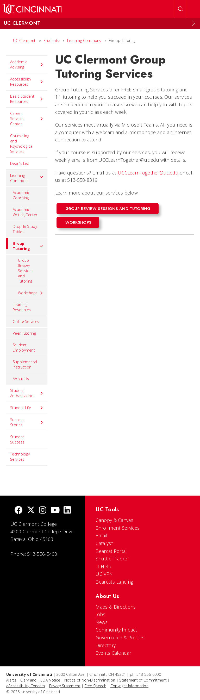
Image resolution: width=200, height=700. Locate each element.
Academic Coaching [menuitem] (21, 195)
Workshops (78, 222)
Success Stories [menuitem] (26, 422)
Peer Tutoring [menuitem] (24, 333)
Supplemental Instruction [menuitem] (25, 364)
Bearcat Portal (111, 551)
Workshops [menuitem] (30, 293)
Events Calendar (113, 653)
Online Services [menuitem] (26, 321)
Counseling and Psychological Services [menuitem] (21, 143)
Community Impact (116, 630)
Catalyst (104, 543)
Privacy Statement (64, 685)
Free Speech (95, 685)
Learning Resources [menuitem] (22, 307)
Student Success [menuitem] (17, 439)
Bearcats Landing (114, 582)
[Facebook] (18, 510)
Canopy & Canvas (114, 520)
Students (51, 40)
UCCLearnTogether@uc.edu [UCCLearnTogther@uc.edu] (148, 173)
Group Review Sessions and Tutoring (108, 208)
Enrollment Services (118, 528)
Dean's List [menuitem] (19, 163)
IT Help (103, 566)
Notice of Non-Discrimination (89, 680)
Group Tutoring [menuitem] (24, 244)
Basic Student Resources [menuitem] (26, 99)
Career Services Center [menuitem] (26, 118)
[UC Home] (32, 9)
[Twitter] (31, 510)
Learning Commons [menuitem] (26, 178)
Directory (106, 645)
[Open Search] (180, 9)
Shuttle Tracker (112, 558)
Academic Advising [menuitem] (26, 64)
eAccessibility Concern (25, 685)
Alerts (11, 680)
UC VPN (104, 574)
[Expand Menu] (193, 23)
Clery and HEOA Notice (40, 680)
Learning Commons (84, 40)
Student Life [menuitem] (26, 408)
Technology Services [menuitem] (20, 457)
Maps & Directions (116, 607)
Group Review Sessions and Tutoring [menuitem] (25, 271)
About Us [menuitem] (21, 378)
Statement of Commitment (143, 680)
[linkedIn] (67, 510)
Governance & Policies (120, 637)
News (102, 622)
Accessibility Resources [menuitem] (26, 82)
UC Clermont (24, 40)
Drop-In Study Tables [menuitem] (25, 229)
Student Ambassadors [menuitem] (26, 393)
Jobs (100, 614)
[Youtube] (55, 510)
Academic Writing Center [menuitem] (25, 212)
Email (101, 535)
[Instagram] (42, 510)
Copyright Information (129, 685)
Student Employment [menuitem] (24, 347)
